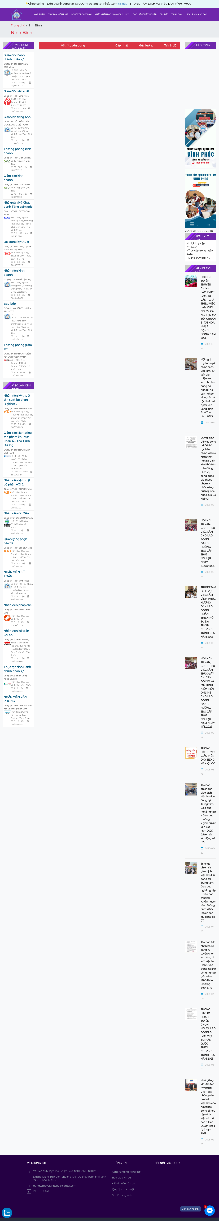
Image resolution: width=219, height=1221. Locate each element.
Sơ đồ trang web (122, 1195)
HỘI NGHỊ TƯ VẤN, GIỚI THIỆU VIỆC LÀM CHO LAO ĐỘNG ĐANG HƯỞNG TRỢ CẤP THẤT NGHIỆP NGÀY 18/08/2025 (208, 543)
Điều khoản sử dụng (124, 1183)
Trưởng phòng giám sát (18, 347)
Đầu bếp (10, 303)
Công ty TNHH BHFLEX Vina (18, 408)
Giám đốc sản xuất (16, 91)
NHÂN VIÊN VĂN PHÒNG (15, 699)
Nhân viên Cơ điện (16, 513)
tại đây (47, 3)
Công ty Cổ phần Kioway (16, 639)
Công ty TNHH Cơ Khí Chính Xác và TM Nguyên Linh (18, 707)
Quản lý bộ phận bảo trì (15, 541)
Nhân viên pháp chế (18, 605)
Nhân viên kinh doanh (14, 273)
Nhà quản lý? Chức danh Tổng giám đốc (18, 204)
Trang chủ (18, 25)
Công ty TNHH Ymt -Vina (16, 580)
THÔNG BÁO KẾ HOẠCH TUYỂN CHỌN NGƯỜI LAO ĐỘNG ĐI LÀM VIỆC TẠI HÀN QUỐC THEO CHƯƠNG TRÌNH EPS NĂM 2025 (208, 1034)
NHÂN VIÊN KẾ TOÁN (14, 574)
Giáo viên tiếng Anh (17, 117)
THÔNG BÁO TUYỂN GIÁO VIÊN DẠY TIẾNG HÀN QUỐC (208, 756)
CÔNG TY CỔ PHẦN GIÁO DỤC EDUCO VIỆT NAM (17, 123)
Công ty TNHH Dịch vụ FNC (17, 157)
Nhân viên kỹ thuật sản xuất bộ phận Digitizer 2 (17, 400)
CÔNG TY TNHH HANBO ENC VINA (16, 65)
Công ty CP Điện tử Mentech (18, 518)
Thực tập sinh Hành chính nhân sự (17, 669)
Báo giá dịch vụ (121, 1177)
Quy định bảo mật (123, 1189)
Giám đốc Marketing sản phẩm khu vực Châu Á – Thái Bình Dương (18, 439)
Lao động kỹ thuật (16, 242)
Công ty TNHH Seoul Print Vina (17, 611)
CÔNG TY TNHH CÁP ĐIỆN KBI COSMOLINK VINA (17, 355)
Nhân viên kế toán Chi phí (16, 633)
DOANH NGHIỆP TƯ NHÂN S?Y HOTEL (17, 310)
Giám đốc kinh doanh (13, 178)
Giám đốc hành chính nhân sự (14, 57)
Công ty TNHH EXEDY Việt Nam (17, 213)
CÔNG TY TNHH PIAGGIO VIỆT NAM (17, 451)
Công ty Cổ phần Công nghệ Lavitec (15, 677)
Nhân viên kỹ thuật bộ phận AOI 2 (17, 482)
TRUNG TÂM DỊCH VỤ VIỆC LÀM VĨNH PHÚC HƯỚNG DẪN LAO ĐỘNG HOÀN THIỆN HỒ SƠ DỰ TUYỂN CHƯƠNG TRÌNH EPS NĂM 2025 (208, 612)
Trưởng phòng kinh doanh (17, 151)
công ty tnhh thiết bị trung (17, 279)
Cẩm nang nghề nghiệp (126, 1171)
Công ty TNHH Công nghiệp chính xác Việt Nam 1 (18, 248)
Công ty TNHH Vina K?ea (16, 96)
